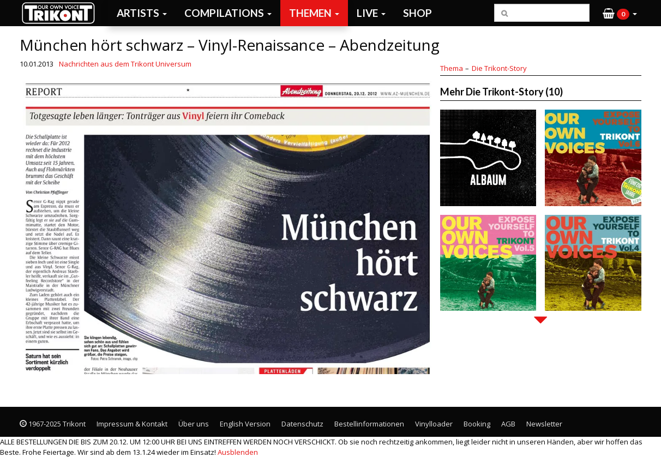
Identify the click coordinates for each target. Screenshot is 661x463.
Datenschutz (302, 424)
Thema (451, 68)
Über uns (193, 424)
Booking (477, 424)
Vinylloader (434, 424)
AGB (508, 424)
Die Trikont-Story (499, 68)
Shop (417, 13)
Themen (314, 13)
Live (371, 13)
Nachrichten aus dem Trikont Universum (125, 64)
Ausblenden (238, 452)
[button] (620, 13)
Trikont (61, 13)
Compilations (228, 13)
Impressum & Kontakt (132, 424)
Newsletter (544, 424)
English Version (245, 424)
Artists (142, 13)
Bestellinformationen (369, 424)
